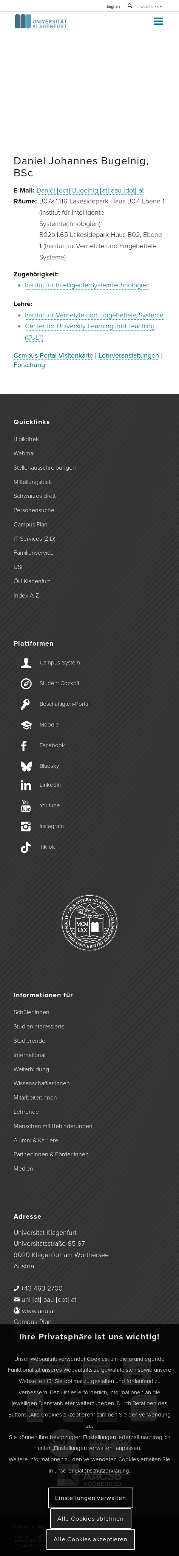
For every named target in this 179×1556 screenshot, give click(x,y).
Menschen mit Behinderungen (53, 1126)
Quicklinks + (151, 6)
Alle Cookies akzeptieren (90, 1539)
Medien (23, 1168)
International (29, 1055)
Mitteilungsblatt (33, 482)
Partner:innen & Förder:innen (51, 1154)
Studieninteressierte (39, 1026)
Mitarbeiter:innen (35, 1097)
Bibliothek (26, 439)
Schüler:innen (31, 1012)
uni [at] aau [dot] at (49, 1299)
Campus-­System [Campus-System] (60, 662)
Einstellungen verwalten (90, 1498)
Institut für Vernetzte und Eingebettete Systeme (94, 315)
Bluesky (49, 766)
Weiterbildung (31, 1069)
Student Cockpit (59, 683)
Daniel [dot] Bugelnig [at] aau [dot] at (90, 190)
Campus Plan (31, 524)
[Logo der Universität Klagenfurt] (74, 27)
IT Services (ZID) (35, 539)
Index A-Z (26, 595)
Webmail (24, 453)
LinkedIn (50, 784)
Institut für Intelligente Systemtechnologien (87, 285)
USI (18, 567)
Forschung (29, 365)
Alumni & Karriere (36, 1140)
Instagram (52, 826)
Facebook (52, 745)
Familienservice (34, 553)
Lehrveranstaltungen (129, 355)
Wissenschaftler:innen (42, 1083)
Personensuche (34, 510)
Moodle (49, 724)
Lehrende (26, 1112)
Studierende (29, 1041)
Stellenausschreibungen (45, 468)
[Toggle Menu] (158, 21)
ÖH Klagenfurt (32, 581)
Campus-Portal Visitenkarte (53, 355)
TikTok (47, 846)
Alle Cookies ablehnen (90, 1519)
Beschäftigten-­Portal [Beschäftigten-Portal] (65, 704)
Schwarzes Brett (35, 496)
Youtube (50, 805)
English (113, 6)
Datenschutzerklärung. (102, 1470)
